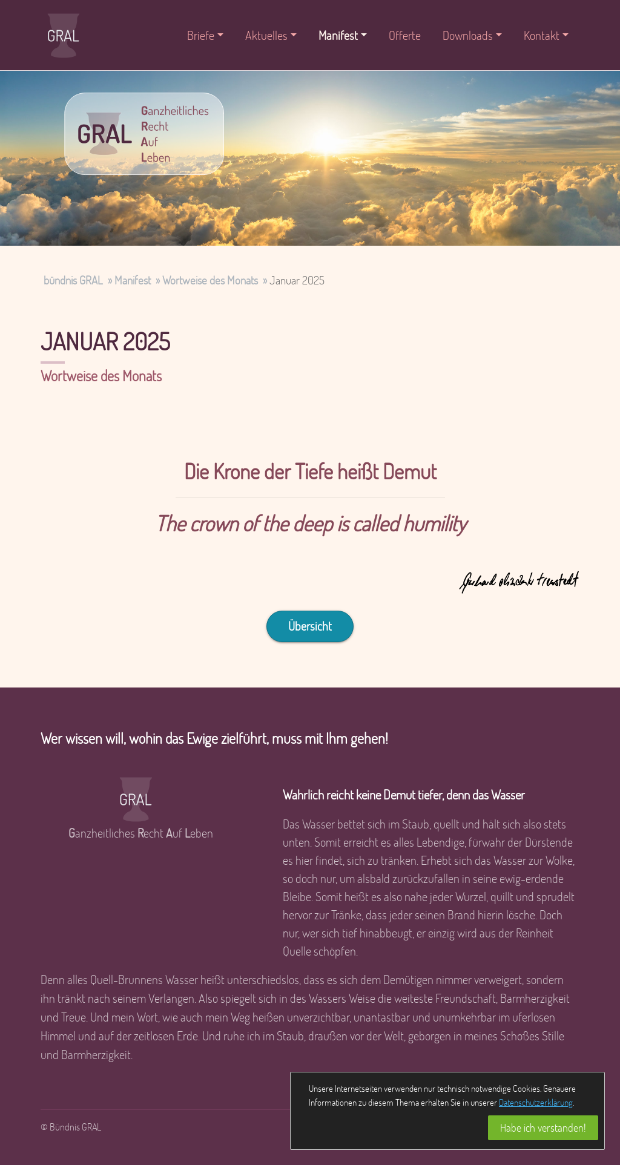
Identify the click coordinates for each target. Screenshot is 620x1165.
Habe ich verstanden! (543, 1127)
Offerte (405, 35)
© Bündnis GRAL (71, 1126)
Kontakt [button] (541, 35)
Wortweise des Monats (210, 279)
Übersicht (310, 626)
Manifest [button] (338, 35)
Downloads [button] (468, 35)
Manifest (132, 279)
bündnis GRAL (73, 279)
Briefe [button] (200, 35)
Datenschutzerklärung (536, 1102)
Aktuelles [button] (266, 35)
